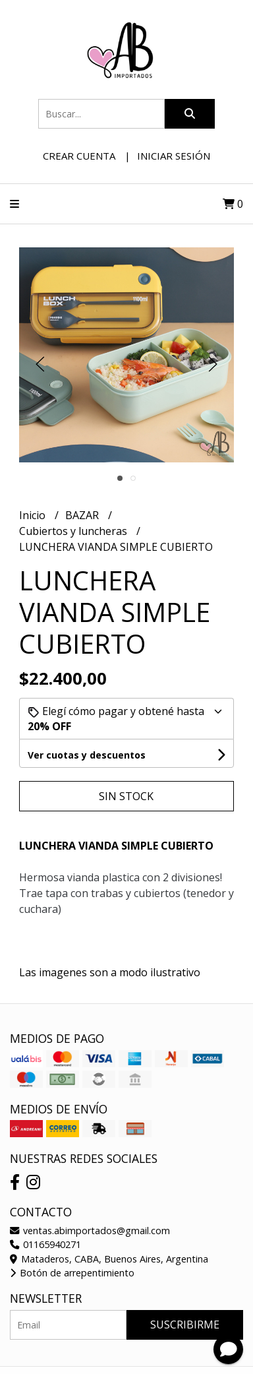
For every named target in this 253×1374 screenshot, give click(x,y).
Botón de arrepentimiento (72, 1272)
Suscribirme (184, 1324)
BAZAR (83, 515)
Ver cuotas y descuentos (87, 755)
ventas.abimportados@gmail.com (90, 1230)
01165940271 (45, 1244)
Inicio (33, 515)
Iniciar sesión (173, 155)
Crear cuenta (79, 155)
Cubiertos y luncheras (74, 531)
